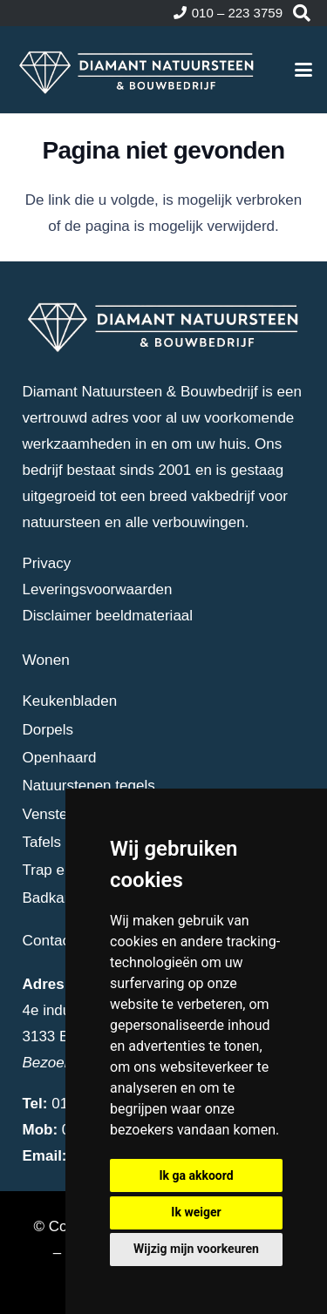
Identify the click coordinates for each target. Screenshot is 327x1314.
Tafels (42, 842)
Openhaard (60, 757)
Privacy (47, 563)
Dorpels (48, 729)
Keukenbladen (70, 701)
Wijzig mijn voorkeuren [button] (196, 1249)
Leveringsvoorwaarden (98, 589)
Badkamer (56, 898)
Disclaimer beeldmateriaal (108, 615)
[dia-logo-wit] (137, 70)
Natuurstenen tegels (89, 785)
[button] (302, 13)
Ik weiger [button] (196, 1212)
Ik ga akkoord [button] (196, 1175)
